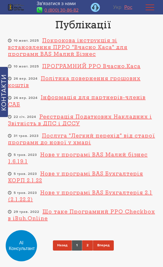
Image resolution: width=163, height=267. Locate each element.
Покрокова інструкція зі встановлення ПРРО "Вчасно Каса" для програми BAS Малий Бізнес (67, 47)
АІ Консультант (22, 245)
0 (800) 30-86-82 (61, 10)
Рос (128, 7)
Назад (62, 245)
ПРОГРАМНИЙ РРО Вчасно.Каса (91, 66)
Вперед (103, 245)
